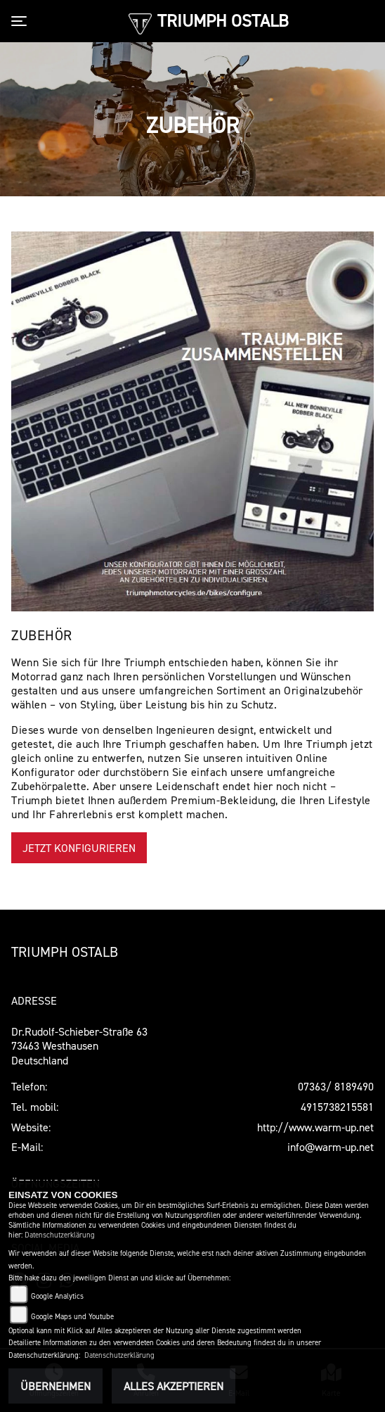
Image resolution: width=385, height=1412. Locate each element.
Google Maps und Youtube (72, 1316)
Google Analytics (57, 1296)
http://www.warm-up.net (315, 1127)
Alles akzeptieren (173, 1386)
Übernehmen (55, 1386)
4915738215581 (337, 1107)
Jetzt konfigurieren (79, 848)
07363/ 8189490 (336, 1086)
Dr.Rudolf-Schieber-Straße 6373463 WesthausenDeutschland (79, 1046)
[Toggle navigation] (21, 21)
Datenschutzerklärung (60, 1235)
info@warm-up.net (330, 1147)
